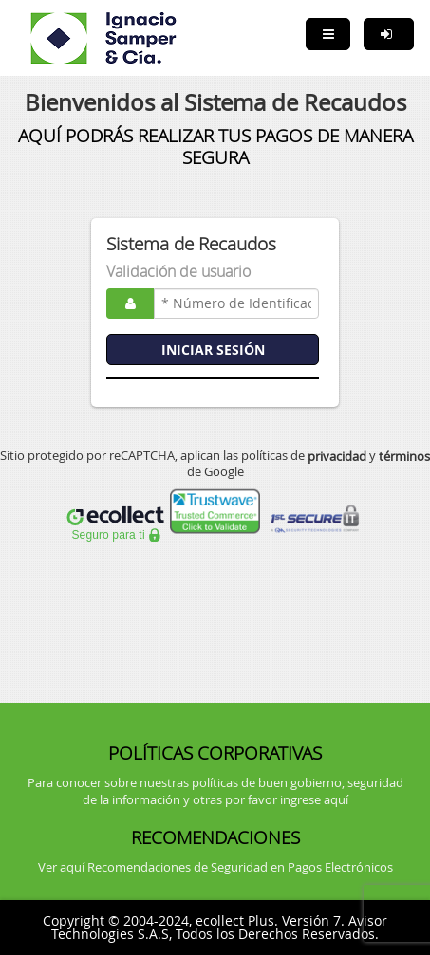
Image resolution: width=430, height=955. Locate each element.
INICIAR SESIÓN (213, 349)
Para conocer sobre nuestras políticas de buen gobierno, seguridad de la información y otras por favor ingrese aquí (215, 791)
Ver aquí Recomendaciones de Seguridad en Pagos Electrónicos (215, 866)
